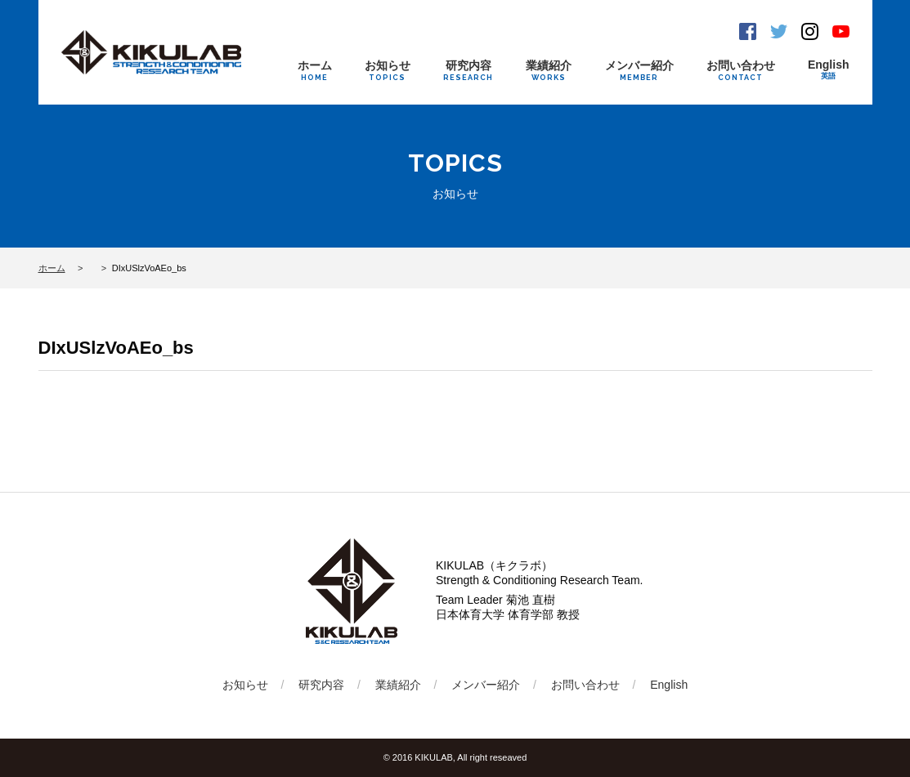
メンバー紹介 (639, 70)
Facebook (747, 31)
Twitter (778, 31)
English (828, 70)
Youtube (840, 31)
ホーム (315, 70)
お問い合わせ (740, 70)
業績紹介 (549, 70)
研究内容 (468, 70)
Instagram (809, 31)
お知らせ (387, 70)
